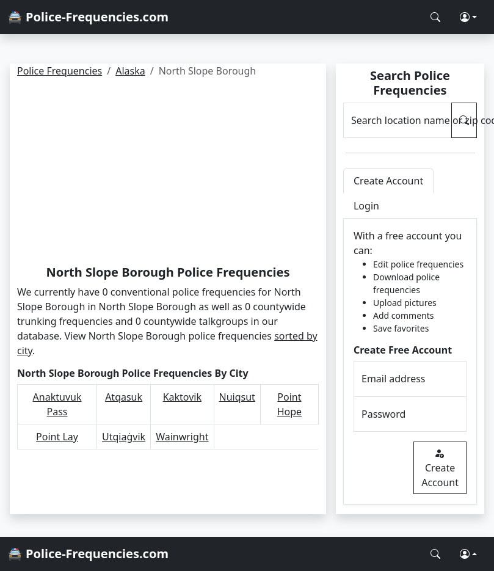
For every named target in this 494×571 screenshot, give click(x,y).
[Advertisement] (167, 173)
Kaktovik (182, 397)
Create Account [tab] (388, 180)
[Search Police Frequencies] (435, 17)
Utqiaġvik (123, 436)
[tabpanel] (410, 361)
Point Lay (57, 436)
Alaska (130, 71)
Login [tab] (366, 206)
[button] (468, 17)
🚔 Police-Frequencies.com (88, 17)
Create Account (440, 467)
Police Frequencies (59, 71)
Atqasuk (123, 397)
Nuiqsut (237, 397)
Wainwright (182, 436)
